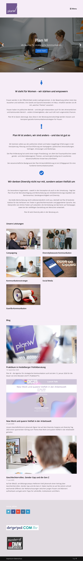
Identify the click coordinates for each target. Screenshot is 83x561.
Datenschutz (18, 559)
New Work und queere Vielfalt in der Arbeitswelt (28, 421)
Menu (73, 9)
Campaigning (11, 253)
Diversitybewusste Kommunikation (57, 253)
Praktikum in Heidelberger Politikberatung (26, 367)
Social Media (48, 281)
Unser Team (41, 51)
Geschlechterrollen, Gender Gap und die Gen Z (27, 477)
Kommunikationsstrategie (17, 281)
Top (75, 559)
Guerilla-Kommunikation (16, 308)
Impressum (10, 559)
